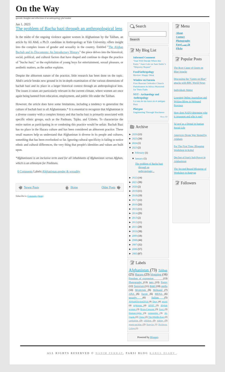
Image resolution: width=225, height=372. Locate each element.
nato (152, 282)
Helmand (158, 290)
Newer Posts (31, 187)
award (164, 301)
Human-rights (136, 313)
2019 (134, 190)
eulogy (161, 320)
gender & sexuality (68, 171)
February (139, 152)
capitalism (134, 320)
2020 (134, 186)
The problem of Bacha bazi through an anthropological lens (69, 28)
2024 (134, 143)
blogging (156, 274)
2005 (134, 253)
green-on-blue (136, 324)
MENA (159, 293)
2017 (134, 199)
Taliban (162, 270)
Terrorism (139, 286)
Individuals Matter (183, 90)
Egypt (145, 293)
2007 (134, 244)
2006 (134, 249)
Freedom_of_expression (146, 278)
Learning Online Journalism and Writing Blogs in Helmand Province (190, 101)
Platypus (138, 108)
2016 (134, 204)
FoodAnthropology (143, 71)
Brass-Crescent (147, 309)
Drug (155, 301)
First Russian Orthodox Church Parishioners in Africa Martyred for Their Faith (148, 86)
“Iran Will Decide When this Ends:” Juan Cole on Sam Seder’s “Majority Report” (149, 63)
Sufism (157, 297)
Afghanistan (49, 171)
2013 (134, 217)
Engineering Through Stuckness (148, 112)
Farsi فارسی (183, 44)
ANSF (152, 305)
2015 (134, 208)
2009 (134, 235)
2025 (134, 138)
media (164, 286)
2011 (134, 226)
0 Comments (25, 171)
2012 (134, 222)
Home (74, 187)
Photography (136, 282)
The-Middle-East (156, 317)
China (142, 317)
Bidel (153, 286)
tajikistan (138, 305)
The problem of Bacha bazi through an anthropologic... (149, 167)
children (148, 320)
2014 (134, 213)
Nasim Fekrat (109, 353)
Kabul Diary (163, 353)
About (179, 33)
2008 (134, 240)
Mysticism (141, 290)
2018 (134, 195)
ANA (132, 293)
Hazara (139, 274)
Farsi (162, 309)
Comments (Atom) (35, 196)
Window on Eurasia (144, 80)
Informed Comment (144, 57)
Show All (163, 117)
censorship (154, 313)
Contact (180, 36)
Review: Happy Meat (143, 75)
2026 (134, 134)
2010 (134, 231)
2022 (134, 177)
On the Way (37, 8)
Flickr (179, 48)
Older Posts (108, 187)
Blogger (154, 337)
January (139, 158)
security (136, 297)
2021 (134, 182)
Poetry (164, 282)
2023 (134, 147)
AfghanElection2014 (139, 301)
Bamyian (151, 325)
